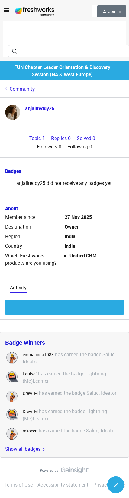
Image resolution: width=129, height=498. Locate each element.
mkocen (30, 431)
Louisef (30, 374)
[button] (6, 12)
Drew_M (30, 393)
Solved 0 (86, 138)
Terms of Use (19, 484)
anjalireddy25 (39, 108)
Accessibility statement (63, 484)
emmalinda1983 (38, 354)
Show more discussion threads (64, 305)
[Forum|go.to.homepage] (34, 11)
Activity (18, 287)
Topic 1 (37, 138)
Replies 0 (61, 138)
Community (22, 89)
